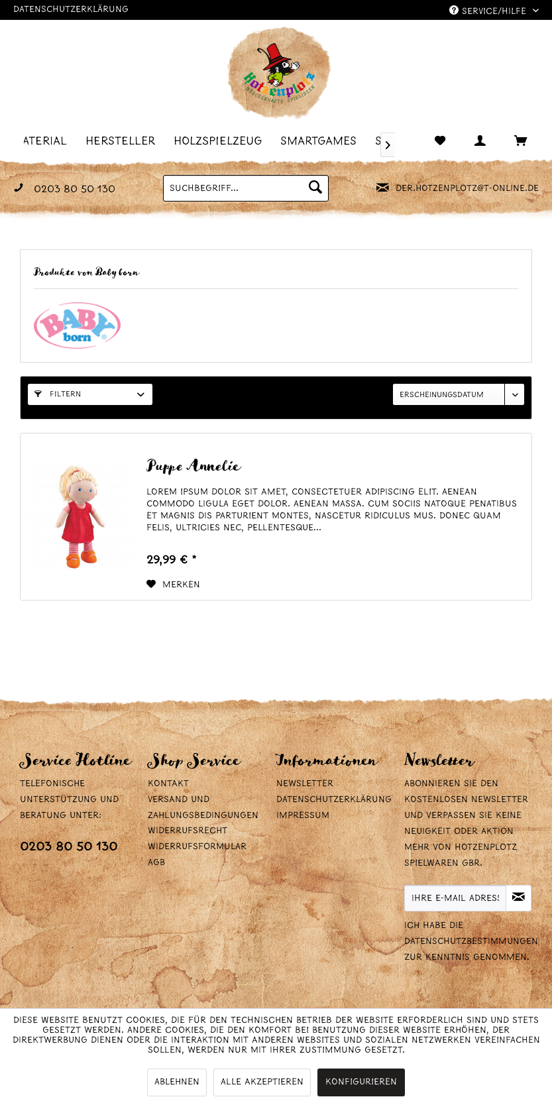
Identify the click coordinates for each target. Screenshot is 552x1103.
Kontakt (168, 784)
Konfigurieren (361, 1082)
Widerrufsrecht (187, 831)
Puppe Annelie (193, 467)
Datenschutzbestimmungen (471, 942)
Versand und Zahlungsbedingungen (203, 808)
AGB (156, 863)
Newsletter (304, 784)
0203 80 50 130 (68, 847)
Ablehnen (176, 1082)
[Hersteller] (124, 141)
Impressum (302, 816)
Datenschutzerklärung (71, 10)
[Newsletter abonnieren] (518, 898)
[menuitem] (124, 141)
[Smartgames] (322, 141)
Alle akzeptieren (262, 1082)
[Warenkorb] (507, 142)
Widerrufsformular (197, 847)
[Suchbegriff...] (246, 188)
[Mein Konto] (474, 142)
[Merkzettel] (441, 142)
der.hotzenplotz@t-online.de (467, 189)
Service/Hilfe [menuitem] (489, 11)
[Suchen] (315, 188)
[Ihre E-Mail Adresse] (455, 898)
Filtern (57, 394)
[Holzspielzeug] (222, 141)
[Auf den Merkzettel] (173, 585)
